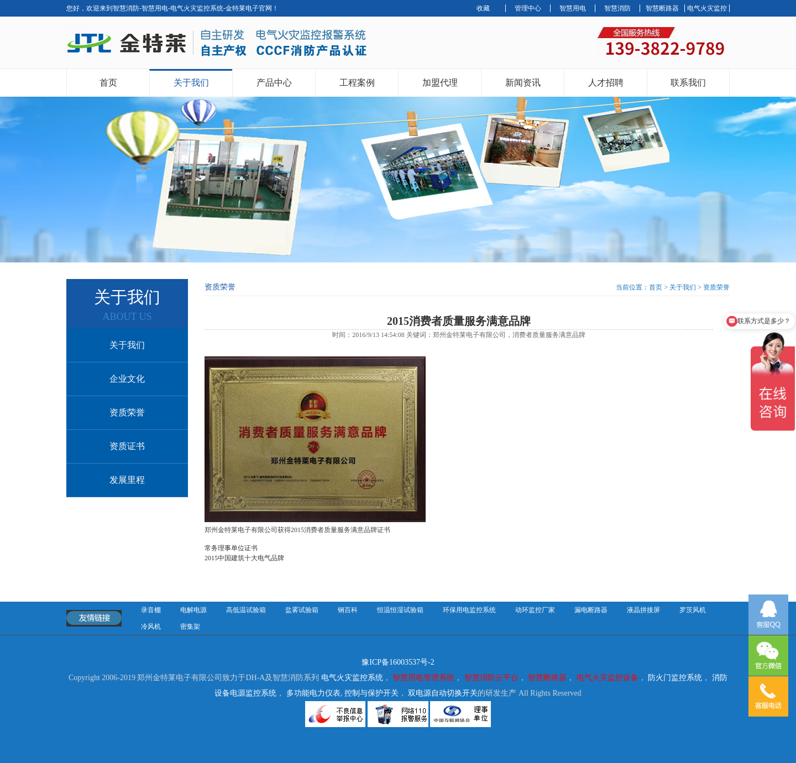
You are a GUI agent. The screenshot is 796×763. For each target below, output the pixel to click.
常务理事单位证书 (231, 548)
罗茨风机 (692, 610)
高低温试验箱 (246, 610)
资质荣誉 (127, 412)
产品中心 (274, 82)
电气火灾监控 (707, 8)
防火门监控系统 (675, 677)
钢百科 (348, 610)
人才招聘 (606, 82)
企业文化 (127, 378)
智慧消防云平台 (491, 677)
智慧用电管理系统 (423, 677)
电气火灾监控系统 (352, 677)
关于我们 (191, 82)
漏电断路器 (591, 610)
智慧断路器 (662, 8)
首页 (108, 82)
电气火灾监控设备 (607, 677)
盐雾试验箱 (301, 610)
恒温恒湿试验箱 (400, 610)
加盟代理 (440, 82)
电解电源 (193, 610)
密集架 (190, 626)
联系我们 (688, 82)
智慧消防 (617, 8)
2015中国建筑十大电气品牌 (244, 558)
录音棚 (151, 610)
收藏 (483, 8)
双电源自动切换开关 (443, 693)
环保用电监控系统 (469, 610)
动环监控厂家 (535, 610)
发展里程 (127, 480)
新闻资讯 (523, 82)
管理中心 (528, 8)
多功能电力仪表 (313, 693)
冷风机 (151, 626)
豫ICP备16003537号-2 (398, 662)
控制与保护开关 (371, 693)
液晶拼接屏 (643, 610)
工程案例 (357, 82)
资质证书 (127, 446)
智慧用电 (572, 8)
